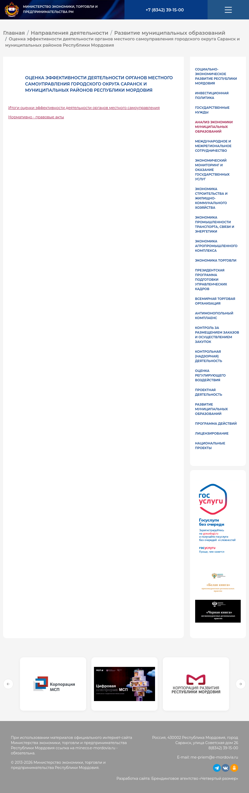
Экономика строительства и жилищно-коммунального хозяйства (211, 198)
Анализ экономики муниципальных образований (214, 126)
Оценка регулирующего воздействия (210, 375)
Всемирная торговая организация (215, 301)
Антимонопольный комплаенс (214, 315)
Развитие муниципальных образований (211, 409)
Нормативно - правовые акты (36, 117)
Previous (8, 684)
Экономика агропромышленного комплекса (216, 246)
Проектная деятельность (208, 392)
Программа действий (216, 424)
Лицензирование (212, 433)
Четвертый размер (218, 778)
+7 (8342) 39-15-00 (165, 10)
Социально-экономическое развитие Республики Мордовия (216, 76)
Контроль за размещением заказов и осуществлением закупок (217, 335)
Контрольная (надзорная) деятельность (208, 356)
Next (241, 684)
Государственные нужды (212, 110)
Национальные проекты (210, 445)
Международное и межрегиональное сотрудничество (213, 146)
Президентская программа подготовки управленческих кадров (211, 279)
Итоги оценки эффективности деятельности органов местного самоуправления (84, 107)
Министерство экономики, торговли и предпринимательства (60, 9)
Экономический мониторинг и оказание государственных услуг (212, 169)
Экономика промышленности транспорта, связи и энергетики (214, 224)
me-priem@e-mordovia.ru (214, 757)
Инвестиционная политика (212, 95)
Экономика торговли (216, 260)
